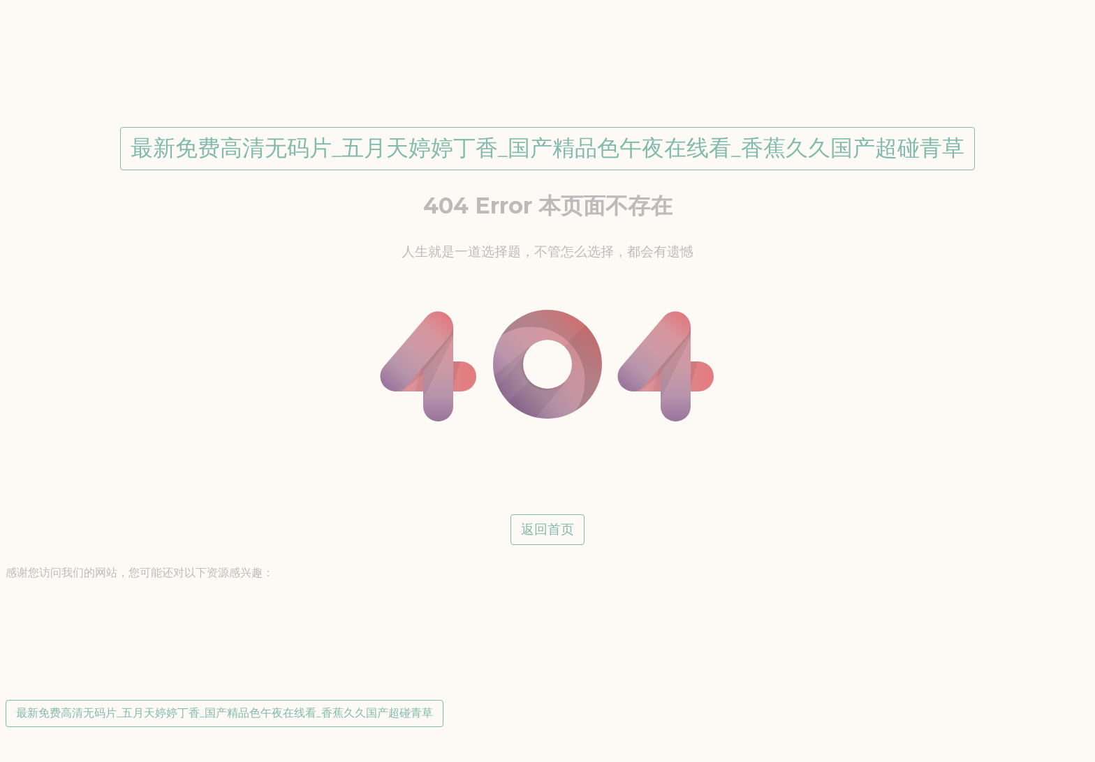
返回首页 (547, 529)
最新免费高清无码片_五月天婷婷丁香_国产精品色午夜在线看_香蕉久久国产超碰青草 (547, 148)
